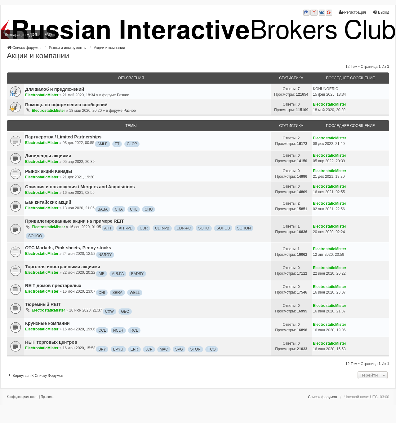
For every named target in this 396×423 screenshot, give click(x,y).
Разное (123, 95)
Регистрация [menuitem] (352, 12)
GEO (125, 311)
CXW (109, 311)
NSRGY (105, 255)
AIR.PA (118, 274)
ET (117, 144)
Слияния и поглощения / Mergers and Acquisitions (80, 186)
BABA (103, 209)
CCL (102, 330)
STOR (195, 349)
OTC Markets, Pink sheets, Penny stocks (68, 247)
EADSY (137, 274)
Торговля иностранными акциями (62, 266)
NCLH (118, 330)
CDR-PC (183, 228)
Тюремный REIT (43, 304)
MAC (164, 349)
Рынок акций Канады (48, 171)
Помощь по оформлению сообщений (66, 104)
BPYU (118, 349)
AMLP (102, 144)
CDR (144, 228)
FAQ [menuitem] (48, 35)
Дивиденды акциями (48, 155)
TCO (212, 349)
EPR (134, 349)
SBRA (117, 292)
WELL (135, 292)
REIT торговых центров (51, 342)
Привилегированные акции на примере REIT (74, 221)
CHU (149, 209)
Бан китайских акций (48, 202)
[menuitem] (22, 397)
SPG (179, 349)
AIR (101, 274)
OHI (101, 292)
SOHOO (35, 236)
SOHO (203, 228)
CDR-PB (162, 228)
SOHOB (223, 228)
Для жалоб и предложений (54, 89)
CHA (118, 209)
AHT (108, 228)
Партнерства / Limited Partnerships (63, 136)
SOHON (244, 228)
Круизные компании (47, 323)
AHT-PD (125, 228)
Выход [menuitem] (380, 12)
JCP (149, 349)
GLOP (132, 144)
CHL (133, 209)
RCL (134, 330)
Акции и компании (38, 55)
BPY (102, 349)
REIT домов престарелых (53, 285)
